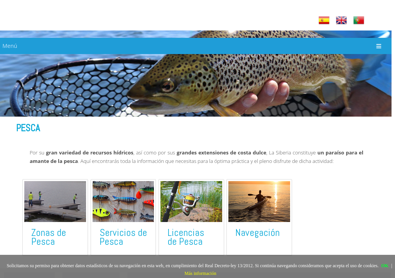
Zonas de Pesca (48, 237)
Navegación (257, 232)
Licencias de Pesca (185, 237)
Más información (200, 273)
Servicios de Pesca (123, 237)
